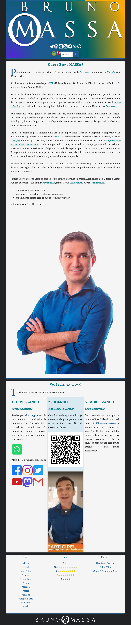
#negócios (26, 571)
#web (26, 606)
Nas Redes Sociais (105, 563)
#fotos (26, 590)
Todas (66, 563)
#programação (26, 598)
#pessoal (25, 586)
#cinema (25, 575)
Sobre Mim (105, 567)
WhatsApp (30, 415)
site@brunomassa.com (104, 423)
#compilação (25, 579)
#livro (26, 563)
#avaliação (26, 602)
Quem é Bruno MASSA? (105, 571)
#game (26, 582)
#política (25, 594)
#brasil (25, 567)
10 (65, 567)
